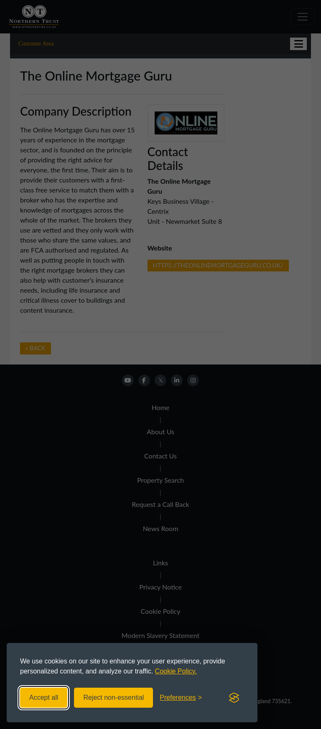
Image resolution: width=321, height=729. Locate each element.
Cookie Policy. (176, 671)
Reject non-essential (113, 697)
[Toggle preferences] (181, 697)
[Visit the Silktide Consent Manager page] (234, 698)
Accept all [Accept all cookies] (43, 697)
